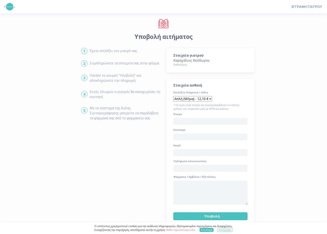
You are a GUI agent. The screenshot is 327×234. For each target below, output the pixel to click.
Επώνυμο (179, 130)
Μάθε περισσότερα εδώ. (181, 230)
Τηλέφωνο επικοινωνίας (189, 161)
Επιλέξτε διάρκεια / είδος (190, 92)
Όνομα (177, 114)
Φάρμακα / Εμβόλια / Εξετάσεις (194, 177)
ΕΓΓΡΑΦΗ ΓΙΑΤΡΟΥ (307, 6)
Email (177, 145)
